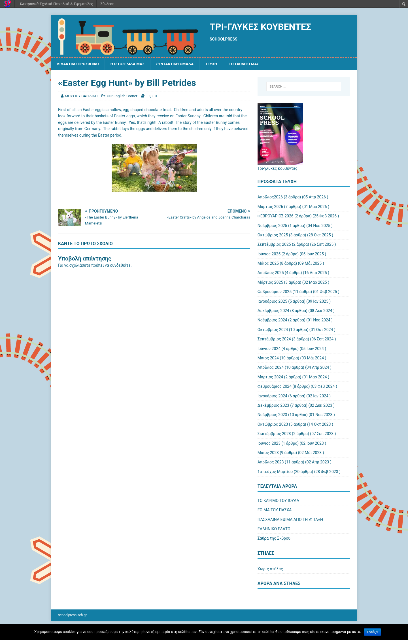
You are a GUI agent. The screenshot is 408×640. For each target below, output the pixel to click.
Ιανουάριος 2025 (272, 301)
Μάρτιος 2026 (270, 207)
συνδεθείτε (120, 265)
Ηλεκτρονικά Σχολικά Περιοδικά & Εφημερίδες (55, 4)
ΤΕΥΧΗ (217, 64)
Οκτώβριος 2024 (273, 330)
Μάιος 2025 (268, 263)
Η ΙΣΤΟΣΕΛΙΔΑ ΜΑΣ (130, 64)
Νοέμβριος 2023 (272, 415)
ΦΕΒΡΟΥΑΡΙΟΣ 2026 (276, 216)
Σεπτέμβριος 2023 (274, 434)
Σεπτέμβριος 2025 (274, 244)
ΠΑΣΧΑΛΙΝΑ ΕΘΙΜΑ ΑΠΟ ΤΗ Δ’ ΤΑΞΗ (290, 520)
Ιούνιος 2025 (269, 254)
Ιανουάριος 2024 (272, 396)
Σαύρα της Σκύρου (274, 538)
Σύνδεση (107, 4)
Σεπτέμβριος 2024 (274, 339)
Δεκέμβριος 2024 (273, 311)
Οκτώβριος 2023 (273, 424)
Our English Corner (122, 96)
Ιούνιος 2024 (269, 349)
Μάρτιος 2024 (270, 377)
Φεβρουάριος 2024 (275, 386)
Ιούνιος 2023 (269, 443)
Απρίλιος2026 (270, 197)
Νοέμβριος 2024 (272, 320)
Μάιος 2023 (268, 453)
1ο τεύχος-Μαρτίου (275, 472)
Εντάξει (372, 632)
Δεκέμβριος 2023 (273, 405)
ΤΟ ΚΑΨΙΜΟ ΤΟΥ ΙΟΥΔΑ (278, 501)
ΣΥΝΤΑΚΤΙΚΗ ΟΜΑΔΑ (179, 64)
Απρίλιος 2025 (271, 273)
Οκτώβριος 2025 (273, 235)
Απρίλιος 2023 (271, 462)
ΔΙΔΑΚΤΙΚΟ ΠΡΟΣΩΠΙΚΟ (79, 64)
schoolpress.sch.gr (72, 615)
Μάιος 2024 (268, 358)
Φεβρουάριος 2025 (275, 292)
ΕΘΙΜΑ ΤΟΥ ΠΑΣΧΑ (275, 510)
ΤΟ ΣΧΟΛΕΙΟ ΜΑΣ (250, 64)
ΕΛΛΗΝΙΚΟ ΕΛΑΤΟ (274, 529)
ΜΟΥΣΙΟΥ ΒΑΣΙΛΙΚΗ (81, 96)
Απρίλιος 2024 (271, 367)
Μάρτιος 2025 (270, 282)
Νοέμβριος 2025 (272, 226)
